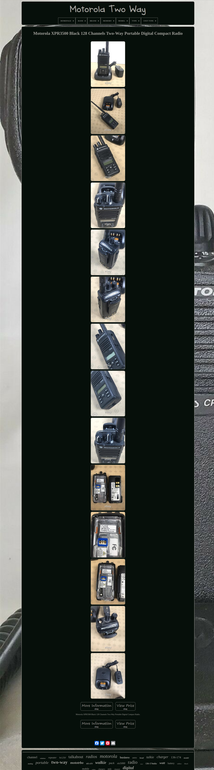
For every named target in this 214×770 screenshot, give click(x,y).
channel (32, 757)
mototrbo (77, 763)
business (125, 757)
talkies (179, 764)
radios (91, 756)
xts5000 (121, 763)
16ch (141, 764)
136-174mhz (151, 763)
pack (111, 763)
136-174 (176, 757)
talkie (150, 757)
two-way (59, 762)
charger (162, 757)
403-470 (89, 764)
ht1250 (62, 757)
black (186, 764)
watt (162, 763)
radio (132, 762)
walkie (100, 762)
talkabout (76, 757)
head (142, 758)
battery (171, 763)
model (186, 758)
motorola (108, 756)
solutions (43, 758)
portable (42, 762)
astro (134, 757)
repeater (52, 757)
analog (30, 764)
